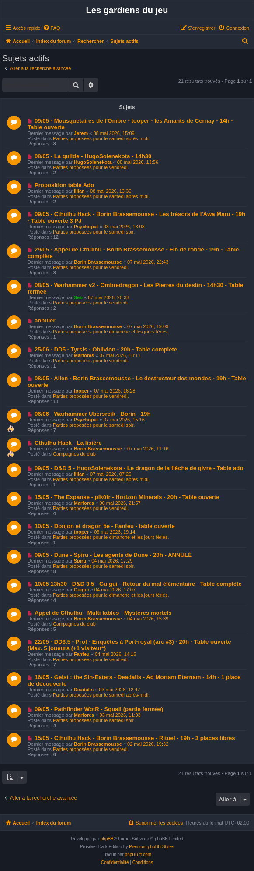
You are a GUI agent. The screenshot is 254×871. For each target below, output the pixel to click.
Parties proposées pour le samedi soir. (94, 231)
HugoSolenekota (93, 162)
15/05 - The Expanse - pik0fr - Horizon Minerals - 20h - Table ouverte (127, 497)
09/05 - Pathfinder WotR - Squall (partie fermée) (99, 709)
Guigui (81, 589)
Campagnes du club (74, 454)
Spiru (80, 560)
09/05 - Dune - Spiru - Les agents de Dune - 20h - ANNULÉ (113, 555)
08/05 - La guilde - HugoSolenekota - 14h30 (93, 156)
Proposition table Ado (64, 185)
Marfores (84, 355)
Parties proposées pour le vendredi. (91, 167)
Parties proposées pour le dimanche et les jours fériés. (111, 331)
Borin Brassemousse (98, 262)
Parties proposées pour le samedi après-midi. (101, 138)
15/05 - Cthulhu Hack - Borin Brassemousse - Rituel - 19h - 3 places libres (135, 738)
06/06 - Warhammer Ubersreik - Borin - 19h (93, 414)
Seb (78, 297)
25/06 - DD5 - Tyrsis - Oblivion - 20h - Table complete (106, 349)
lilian (79, 191)
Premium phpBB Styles (151, 846)
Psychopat (86, 226)
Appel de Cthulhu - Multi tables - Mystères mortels (103, 612)
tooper (81, 390)
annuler (45, 320)
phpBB (107, 838)
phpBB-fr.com (138, 854)
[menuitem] (51, 28)
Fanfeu (82, 654)
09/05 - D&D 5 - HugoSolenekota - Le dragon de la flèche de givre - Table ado (139, 468)
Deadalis (84, 689)
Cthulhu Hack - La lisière (68, 442)
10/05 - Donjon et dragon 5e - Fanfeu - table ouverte (105, 526)
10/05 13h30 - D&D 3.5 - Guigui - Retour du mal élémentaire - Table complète (138, 584)
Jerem (81, 133)
